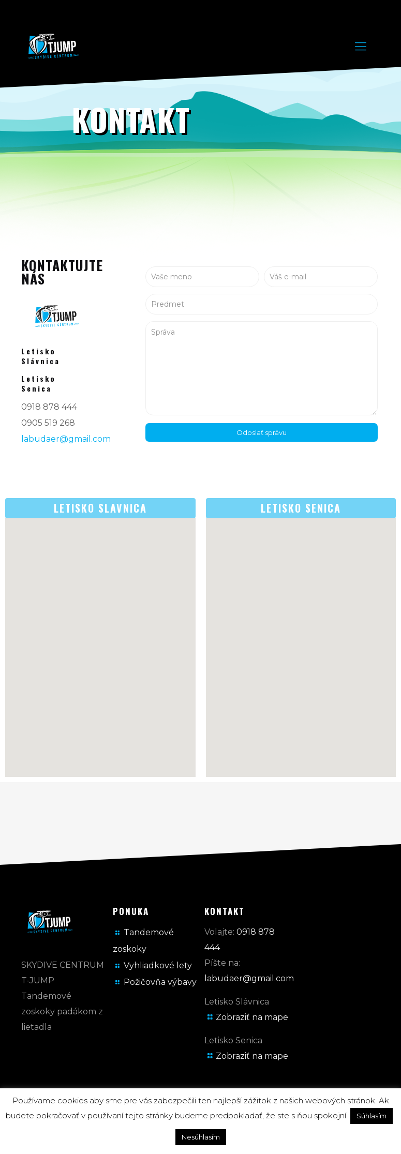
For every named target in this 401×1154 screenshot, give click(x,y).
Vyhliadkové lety (158, 965)
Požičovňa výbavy (160, 982)
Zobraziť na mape (252, 1017)
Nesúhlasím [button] (201, 1137)
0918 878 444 (49, 407)
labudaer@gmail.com (66, 439)
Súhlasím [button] (372, 1116)
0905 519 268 (48, 423)
